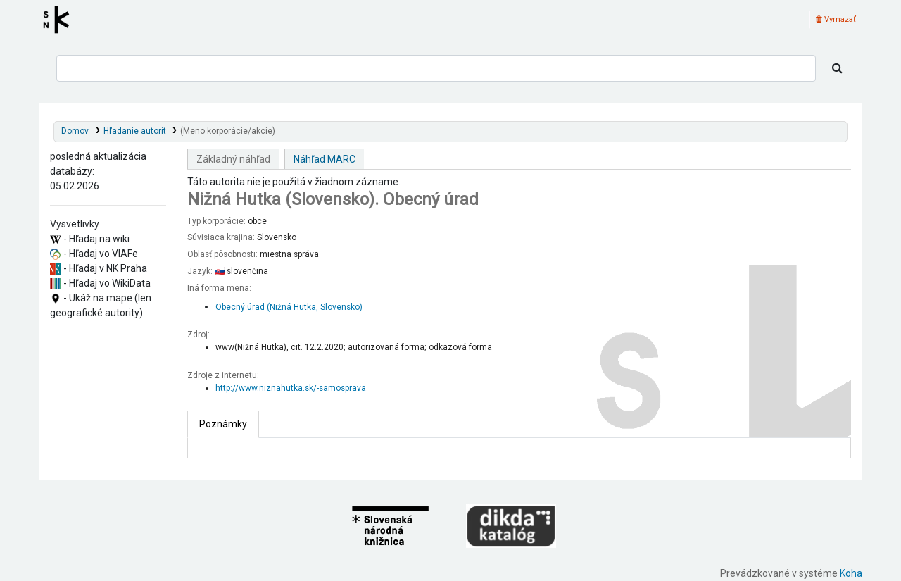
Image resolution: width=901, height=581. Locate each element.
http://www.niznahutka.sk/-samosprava (290, 388)
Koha (851, 573)
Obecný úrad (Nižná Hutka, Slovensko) (289, 307)
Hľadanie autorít (134, 131)
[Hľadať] (837, 68)
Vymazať (836, 19)
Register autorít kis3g (60, 20)
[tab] (223, 424)
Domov (75, 131)
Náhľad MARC (324, 159)
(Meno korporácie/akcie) (227, 131)
